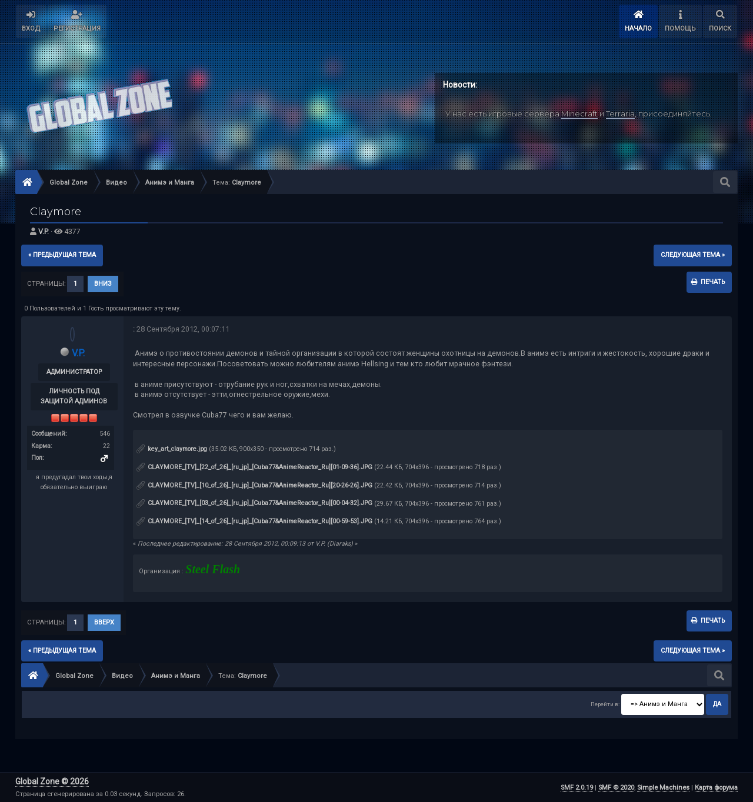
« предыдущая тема (62, 255)
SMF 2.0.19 (577, 787)
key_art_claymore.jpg (171, 449)
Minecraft (579, 113)
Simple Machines (663, 787)
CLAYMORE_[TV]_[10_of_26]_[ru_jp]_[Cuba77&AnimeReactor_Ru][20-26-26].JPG (254, 485)
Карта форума (716, 787)
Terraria (620, 113)
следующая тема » (693, 255)
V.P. (43, 231)
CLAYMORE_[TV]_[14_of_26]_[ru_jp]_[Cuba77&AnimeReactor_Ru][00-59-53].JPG (254, 521)
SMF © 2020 (616, 787)
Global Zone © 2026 (52, 781)
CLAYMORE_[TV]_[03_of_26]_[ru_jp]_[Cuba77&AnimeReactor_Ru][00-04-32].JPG (254, 503)
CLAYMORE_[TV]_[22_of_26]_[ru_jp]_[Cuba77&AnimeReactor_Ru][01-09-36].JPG (254, 467)
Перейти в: (605, 704)
